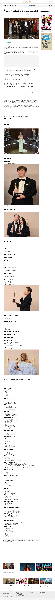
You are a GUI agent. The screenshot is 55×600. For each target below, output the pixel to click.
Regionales (31, 4)
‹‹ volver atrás (21, 544)
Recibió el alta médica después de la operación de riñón (9, 573)
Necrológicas (42, 592)
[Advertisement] (21, 60)
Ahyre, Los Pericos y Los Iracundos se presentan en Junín (46, 586)
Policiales (22, 4)
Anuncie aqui (30, 593)
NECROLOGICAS (44, 4)
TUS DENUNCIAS (30, 596)
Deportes (4, 4)
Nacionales (12, 4)
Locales (8, 4)
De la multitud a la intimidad (21, 585)
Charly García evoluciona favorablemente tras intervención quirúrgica (32, 586)
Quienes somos (30, 592)
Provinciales (27, 4)
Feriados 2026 (42, 596)
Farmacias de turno (43, 593)
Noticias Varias (17, 4)
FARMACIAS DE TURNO (37, 4)
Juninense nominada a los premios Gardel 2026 (27, 573)
